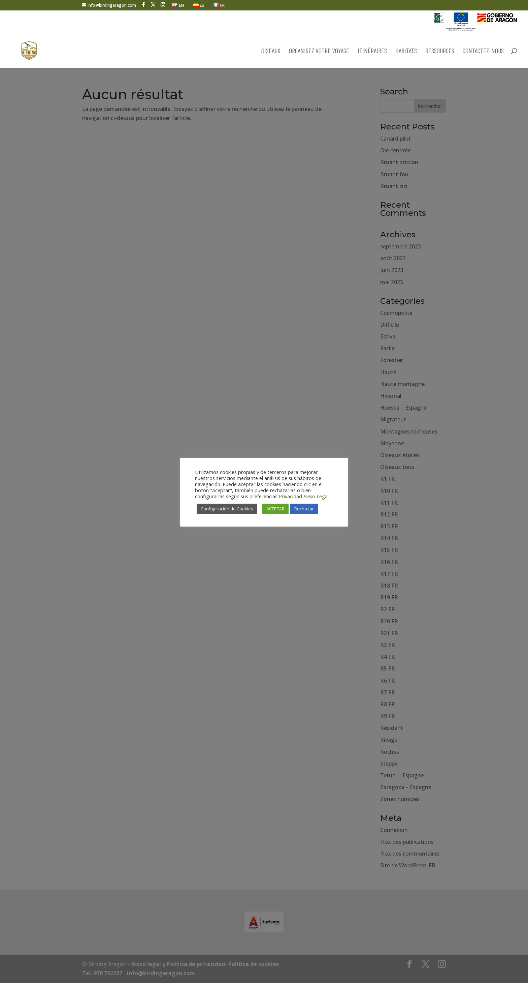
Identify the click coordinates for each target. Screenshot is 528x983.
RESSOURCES (439, 51)
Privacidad (290, 496)
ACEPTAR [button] (275, 509)
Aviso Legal (316, 496)
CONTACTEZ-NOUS (483, 51)
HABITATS (406, 51)
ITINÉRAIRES (372, 51)
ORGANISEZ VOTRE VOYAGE (319, 51)
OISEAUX (270, 51)
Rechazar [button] (304, 509)
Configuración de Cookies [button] (227, 509)
